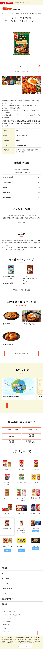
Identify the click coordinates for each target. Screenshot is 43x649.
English (5, 631)
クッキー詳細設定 (7, 621)
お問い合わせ (6, 628)
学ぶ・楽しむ (6, 578)
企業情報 (4, 604)
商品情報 (4, 568)
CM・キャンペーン (7, 588)
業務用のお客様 (7, 599)
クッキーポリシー (7, 618)
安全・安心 (5, 583)
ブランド (4, 573)
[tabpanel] (21, 43)
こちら (25, 251)
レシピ (4, 594)
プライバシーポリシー (10, 611)
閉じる (25, 646)
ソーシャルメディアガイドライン (12, 615)
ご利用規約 (6, 624)
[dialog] (21, 642)
